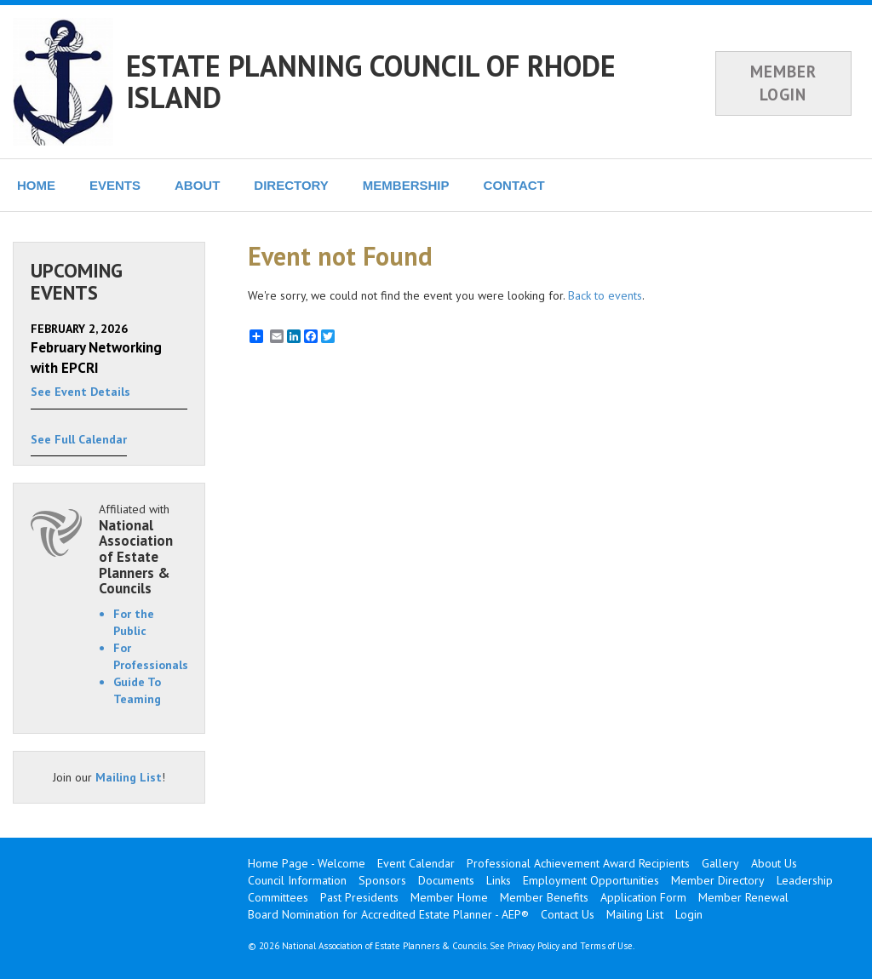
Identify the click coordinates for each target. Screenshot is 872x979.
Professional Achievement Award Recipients (578, 863)
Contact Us (567, 914)
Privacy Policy (533, 946)
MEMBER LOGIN (783, 83)
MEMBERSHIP (406, 185)
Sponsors (382, 880)
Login (689, 914)
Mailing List (128, 777)
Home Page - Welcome (306, 863)
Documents (446, 880)
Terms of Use (606, 946)
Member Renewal (743, 897)
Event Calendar (416, 863)
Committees (278, 897)
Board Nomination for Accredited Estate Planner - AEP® (388, 914)
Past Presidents (359, 897)
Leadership (805, 880)
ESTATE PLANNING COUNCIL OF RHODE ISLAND (371, 81)
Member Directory (718, 880)
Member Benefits (544, 897)
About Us (774, 863)
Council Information (297, 880)
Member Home (449, 897)
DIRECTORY (291, 185)
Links (498, 880)
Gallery (720, 863)
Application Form (643, 897)
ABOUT (197, 185)
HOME (36, 185)
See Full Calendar (79, 439)
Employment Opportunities (591, 880)
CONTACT (514, 185)
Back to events (605, 295)
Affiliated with (143, 549)
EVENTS (115, 185)
